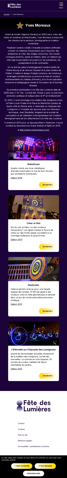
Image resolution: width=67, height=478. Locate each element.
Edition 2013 (16, 304)
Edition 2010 (16, 369)
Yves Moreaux (18, 14)
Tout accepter (21, 466)
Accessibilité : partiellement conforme (33, 446)
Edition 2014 (16, 239)
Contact (21, 423)
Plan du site (23, 435)
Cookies (21, 429)
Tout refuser (45, 466)
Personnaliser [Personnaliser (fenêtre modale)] (33, 473)
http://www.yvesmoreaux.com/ (34, 130)
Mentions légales (25, 441)
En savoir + (48, 185)
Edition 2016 (16, 178)
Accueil (6, 14)
